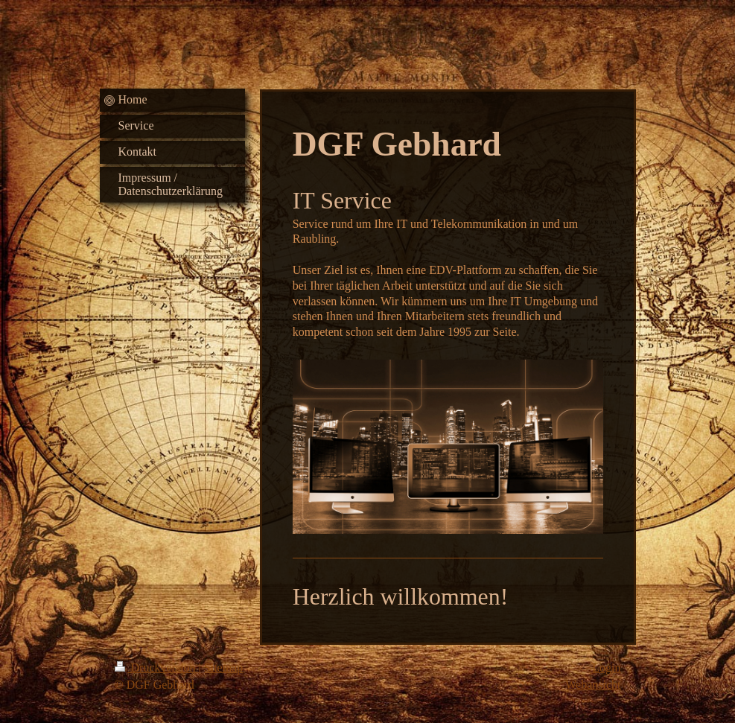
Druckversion (157, 667)
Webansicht (592, 684)
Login (606, 667)
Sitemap (223, 667)
